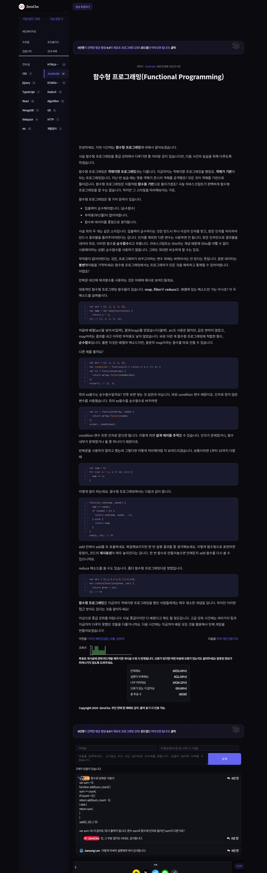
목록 (155, 864)
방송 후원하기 (83, 7)
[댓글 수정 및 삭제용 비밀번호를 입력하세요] (199, 748)
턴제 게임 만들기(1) (227, 639)
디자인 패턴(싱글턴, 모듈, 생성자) (105, 639)
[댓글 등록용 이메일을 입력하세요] (116, 748)
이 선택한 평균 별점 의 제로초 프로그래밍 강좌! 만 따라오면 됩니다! (126, 47)
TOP (239, 866)
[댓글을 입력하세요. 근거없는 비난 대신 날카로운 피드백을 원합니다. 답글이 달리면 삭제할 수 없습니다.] (142, 759)
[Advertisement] (158, 22)
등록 (224, 758)
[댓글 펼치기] (78, 777)
